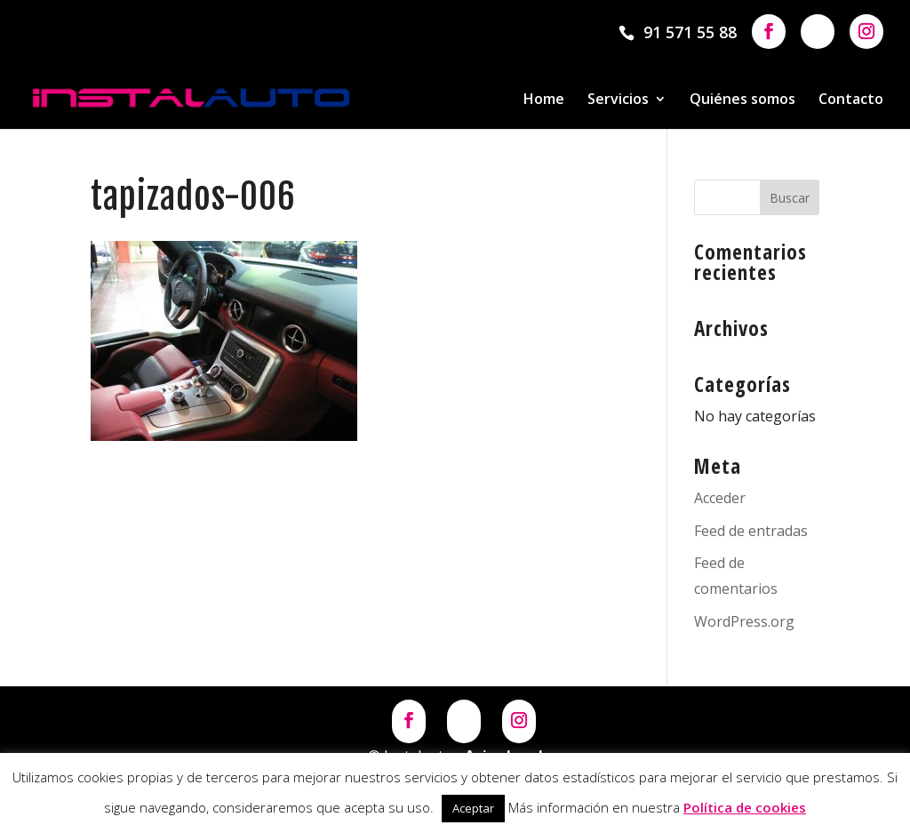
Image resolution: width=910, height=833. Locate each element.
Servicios (618, 100)
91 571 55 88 (690, 32)
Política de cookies (744, 807)
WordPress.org (744, 621)
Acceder (720, 498)
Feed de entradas (751, 531)
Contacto (850, 100)
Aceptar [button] (473, 808)
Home (543, 100)
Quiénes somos (742, 100)
